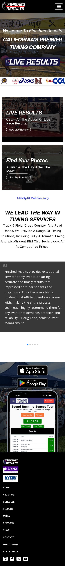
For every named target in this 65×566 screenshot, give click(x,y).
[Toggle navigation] (59, 6)
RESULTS (8, 509)
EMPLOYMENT (10, 544)
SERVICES (8, 523)
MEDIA (6, 516)
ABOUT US (8, 494)
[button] (27, 344)
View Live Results (18, 129)
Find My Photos (18, 177)
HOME (6, 487)
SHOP (6, 530)
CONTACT (8, 537)
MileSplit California (31, 198)
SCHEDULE (8, 502)
